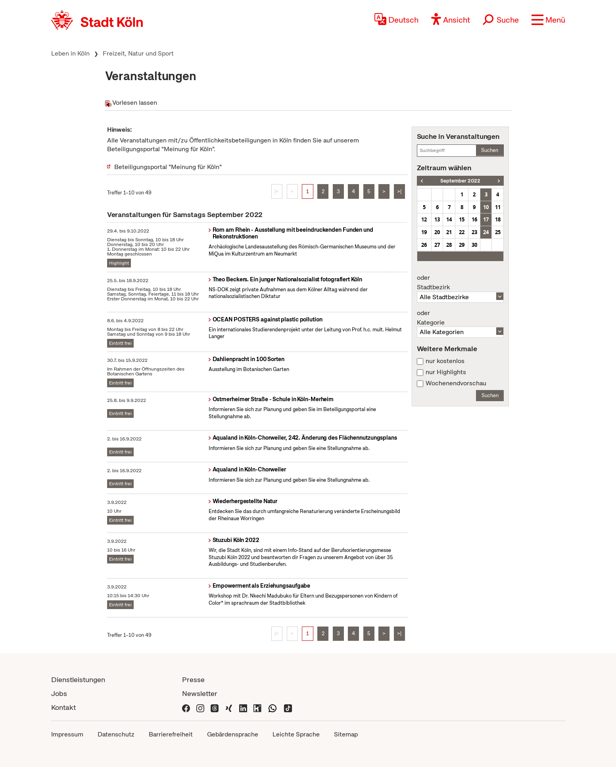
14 (449, 219)
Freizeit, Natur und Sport (138, 53)
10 (486, 207)
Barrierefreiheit (171, 734)
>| (399, 191)
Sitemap (346, 734)
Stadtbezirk (460, 282)
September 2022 (460, 180)
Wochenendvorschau (456, 383)
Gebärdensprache (232, 734)
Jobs (59, 693)
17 (486, 219)
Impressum (67, 734)
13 (437, 219)
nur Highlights (446, 372)
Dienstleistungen (78, 679)
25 (498, 232)
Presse (193, 679)
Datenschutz (116, 734)
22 (461, 232)
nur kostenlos (445, 361)
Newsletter (199, 693)
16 (474, 219)
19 (424, 232)
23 (474, 232)
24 (486, 232)
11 (498, 207)
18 (498, 219)
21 (449, 232)
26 (424, 244)
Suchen (489, 150)
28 (449, 244)
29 (461, 244)
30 (474, 244)
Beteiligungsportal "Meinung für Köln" (168, 167)
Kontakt (63, 707)
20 (437, 232)
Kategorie (460, 318)
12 (424, 219)
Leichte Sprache (296, 734)
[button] (548, 20)
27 (437, 244)
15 (461, 219)
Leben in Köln (70, 53)
